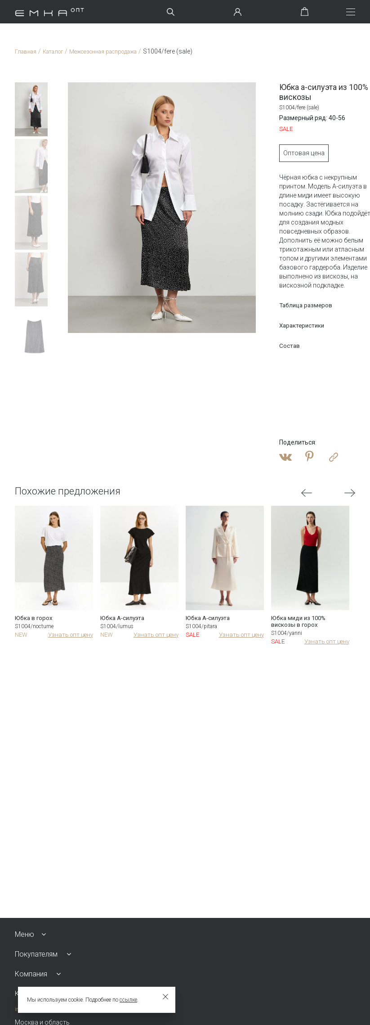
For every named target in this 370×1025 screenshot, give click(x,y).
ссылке (128, 1000)
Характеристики (282, 325)
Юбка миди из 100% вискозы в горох (300, 622)
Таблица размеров (286, 305)
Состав (268, 345)
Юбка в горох (34, 618)
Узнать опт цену (69, 635)
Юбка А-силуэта (123, 618)
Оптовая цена (282, 153)
